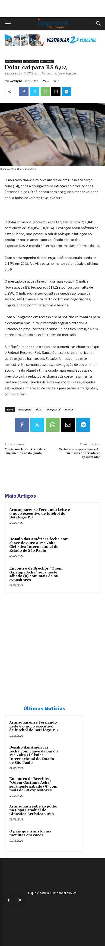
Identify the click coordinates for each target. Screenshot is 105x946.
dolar (39, 409)
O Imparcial (53, 409)
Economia (47, 61)
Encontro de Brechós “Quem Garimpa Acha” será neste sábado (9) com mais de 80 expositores (36, 574)
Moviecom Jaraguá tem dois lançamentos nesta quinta (25, 451)
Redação (16, 81)
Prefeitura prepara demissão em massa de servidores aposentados (79, 453)
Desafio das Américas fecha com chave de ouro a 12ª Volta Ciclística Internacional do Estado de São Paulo (39, 545)
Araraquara (13, 61)
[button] (7, 23)
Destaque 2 (31, 61)
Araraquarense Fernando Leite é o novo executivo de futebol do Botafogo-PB (39, 514)
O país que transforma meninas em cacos (30, 833)
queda (69, 409)
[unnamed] (52, 49)
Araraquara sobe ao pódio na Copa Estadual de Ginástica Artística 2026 (33, 810)
